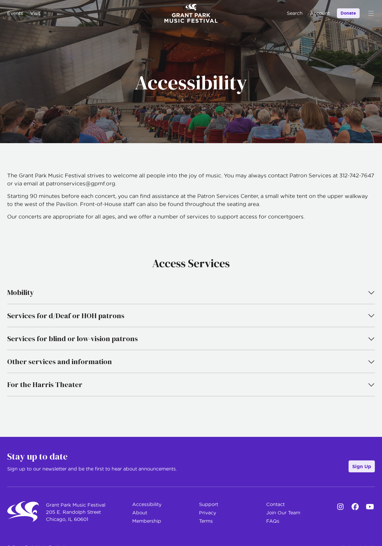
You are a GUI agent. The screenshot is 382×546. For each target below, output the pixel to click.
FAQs (272, 521)
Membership (146, 521)
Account (320, 13)
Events (15, 13)
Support (208, 504)
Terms (206, 521)
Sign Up (361, 466)
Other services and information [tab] (191, 361)
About (139, 512)
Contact (275, 504)
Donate (348, 13)
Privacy (207, 512)
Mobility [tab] (191, 292)
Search (295, 13)
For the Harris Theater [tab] (191, 384)
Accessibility (146, 504)
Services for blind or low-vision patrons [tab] (191, 339)
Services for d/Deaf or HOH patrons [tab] (191, 316)
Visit (35, 13)
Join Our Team (283, 512)
